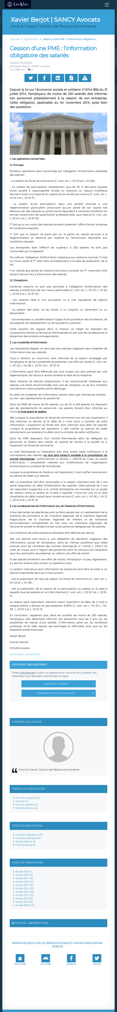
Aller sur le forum (70, 683)
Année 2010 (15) (24, 901)
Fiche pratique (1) (25, 844)
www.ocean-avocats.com (25, 654)
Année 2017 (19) (24, 878)
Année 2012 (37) (24, 895)
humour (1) (21, 801)
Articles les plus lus (26, 808)
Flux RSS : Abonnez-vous (31, 922)
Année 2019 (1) (23, 871)
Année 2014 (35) (24, 888)
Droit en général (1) (26, 804)
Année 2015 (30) (24, 885)
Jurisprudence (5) (25, 841)
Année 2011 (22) (24, 898)
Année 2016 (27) (24, 881)
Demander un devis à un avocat (66, 693)
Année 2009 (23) (24, 905)
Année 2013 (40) (24, 891)
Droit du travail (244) (27, 797)
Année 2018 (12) (24, 875)
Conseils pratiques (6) (28, 838)
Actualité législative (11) (29, 834)
